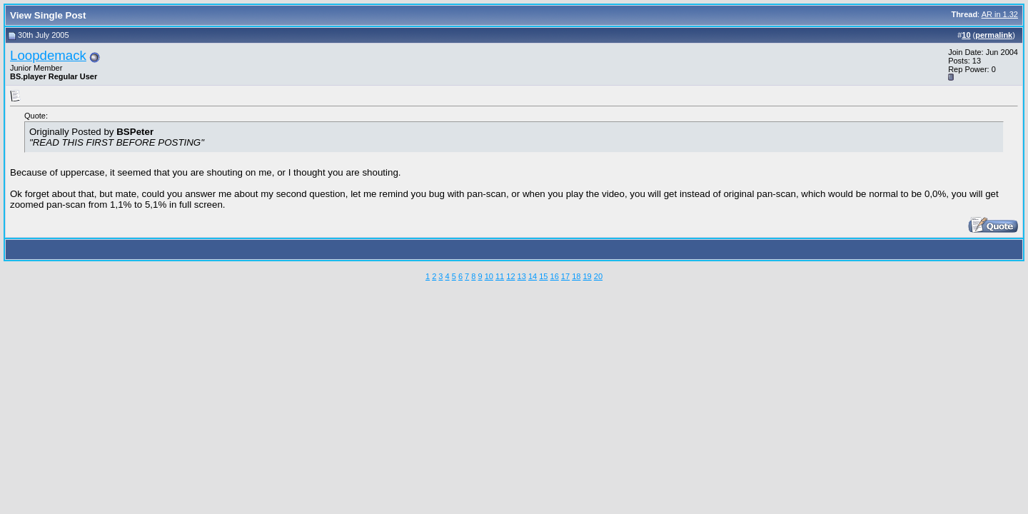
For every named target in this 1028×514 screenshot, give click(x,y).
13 (522, 276)
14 (532, 276)
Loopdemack (48, 55)
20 (598, 276)
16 (554, 276)
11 (499, 276)
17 (565, 276)
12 (510, 276)
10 (489, 276)
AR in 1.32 (1000, 14)
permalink (993, 35)
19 (587, 276)
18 (576, 276)
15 (543, 276)
